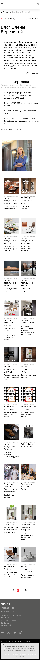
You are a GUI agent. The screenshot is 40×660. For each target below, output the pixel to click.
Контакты (5, 604)
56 (26, 590)
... (1, 12)
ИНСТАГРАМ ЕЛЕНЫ (11, 130)
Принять (20, 657)
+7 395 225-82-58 (7, 608)
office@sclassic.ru (8, 612)
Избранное (32, 19)
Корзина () (8, 19)
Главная (6, 12)
